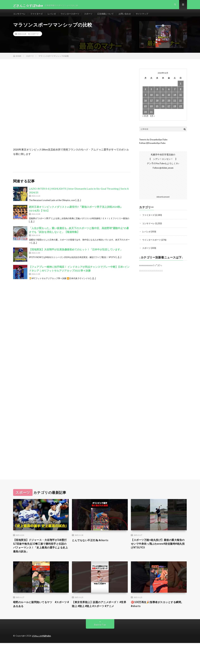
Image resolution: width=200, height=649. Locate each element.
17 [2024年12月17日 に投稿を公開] (151, 104)
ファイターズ (38, 15)
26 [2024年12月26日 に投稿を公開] (163, 110)
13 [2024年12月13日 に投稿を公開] (169, 99)
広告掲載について (111, 15)
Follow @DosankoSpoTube (152, 147)
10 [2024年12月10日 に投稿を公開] (151, 99)
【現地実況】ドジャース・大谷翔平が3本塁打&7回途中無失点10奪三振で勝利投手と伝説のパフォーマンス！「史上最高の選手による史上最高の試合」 (41, 550)
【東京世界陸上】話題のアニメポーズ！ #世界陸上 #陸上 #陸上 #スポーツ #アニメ (99, 610)
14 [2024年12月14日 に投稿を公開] (174, 99)
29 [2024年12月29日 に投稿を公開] (180, 110)
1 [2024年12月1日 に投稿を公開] (180, 87)
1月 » (152, 120)
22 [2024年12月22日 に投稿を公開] (180, 104)
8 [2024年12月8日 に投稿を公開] (180, 93)
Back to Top (100, 630)
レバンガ (53, 15)
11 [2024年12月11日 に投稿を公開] (157, 99)
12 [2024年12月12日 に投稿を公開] (163, 99)
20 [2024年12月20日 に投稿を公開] (169, 104)
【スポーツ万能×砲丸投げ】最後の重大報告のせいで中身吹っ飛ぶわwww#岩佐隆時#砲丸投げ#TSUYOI (158, 548)
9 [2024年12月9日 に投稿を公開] (145, 99)
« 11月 (145, 120)
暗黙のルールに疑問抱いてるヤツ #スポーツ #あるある (40, 610)
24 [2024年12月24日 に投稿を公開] (151, 110)
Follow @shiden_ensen (163, 171)
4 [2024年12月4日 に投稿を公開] (157, 93)
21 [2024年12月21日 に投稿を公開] (174, 104)
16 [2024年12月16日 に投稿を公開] (145, 104)
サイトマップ (149, 15)
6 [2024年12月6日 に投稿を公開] (168, 93)
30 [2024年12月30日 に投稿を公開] (145, 116)
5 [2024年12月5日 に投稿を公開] (163, 93)
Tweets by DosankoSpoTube (153, 143)
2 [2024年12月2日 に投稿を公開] (145, 93)
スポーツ (92, 15)
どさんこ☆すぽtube (42, 642)
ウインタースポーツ (73, 15)
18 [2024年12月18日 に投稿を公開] (157, 104)
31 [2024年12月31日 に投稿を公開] (151, 116)
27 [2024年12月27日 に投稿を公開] (169, 110)
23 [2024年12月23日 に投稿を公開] (145, 110)
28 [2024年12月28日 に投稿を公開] (174, 110)
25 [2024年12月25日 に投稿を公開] (157, 110)
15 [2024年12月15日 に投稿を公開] (180, 99)
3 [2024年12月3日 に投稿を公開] (151, 93)
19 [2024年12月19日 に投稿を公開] (163, 104)
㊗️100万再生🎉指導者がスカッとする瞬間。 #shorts (157, 610)
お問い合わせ (131, 15)
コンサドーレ (19, 15)
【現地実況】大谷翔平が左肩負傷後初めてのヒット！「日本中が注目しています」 (76, 253)
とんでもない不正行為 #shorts (92, 544)
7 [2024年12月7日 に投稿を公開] (174, 93)
